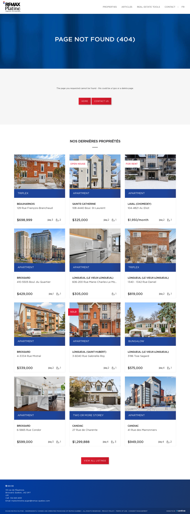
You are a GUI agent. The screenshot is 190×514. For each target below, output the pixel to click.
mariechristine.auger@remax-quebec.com (30, 501)
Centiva (180, 511)
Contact (170, 7)
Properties (110, 7)
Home (84, 101)
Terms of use (121, 511)
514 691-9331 (16, 498)
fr (183, 7)
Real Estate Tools (148, 7)
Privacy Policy (108, 511)
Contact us (101, 101)
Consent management (138, 511)
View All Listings (95, 461)
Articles (126, 7)
